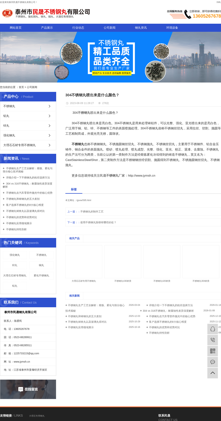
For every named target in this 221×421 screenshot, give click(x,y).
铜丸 (41, 265)
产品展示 (47, 27)
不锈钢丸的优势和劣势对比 (21, 217)
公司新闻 (109, 27)
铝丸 (6, 115)
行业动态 (78, 27)
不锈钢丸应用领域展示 (18, 223)
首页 (21, 87)
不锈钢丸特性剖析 (16, 229)
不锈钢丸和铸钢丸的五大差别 (22, 198)
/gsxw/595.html (83, 200)
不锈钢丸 (9, 106)
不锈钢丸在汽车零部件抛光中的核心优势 (28, 192)
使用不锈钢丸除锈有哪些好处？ (98, 222)
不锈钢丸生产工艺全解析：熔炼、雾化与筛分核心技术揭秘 (27, 170)
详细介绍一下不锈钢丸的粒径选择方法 (27, 177)
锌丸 (6, 125)
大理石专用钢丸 (37, 416)
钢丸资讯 (141, 27)
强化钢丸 (9, 135)
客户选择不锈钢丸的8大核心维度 (24, 204)
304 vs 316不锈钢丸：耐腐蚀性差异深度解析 (27, 185)
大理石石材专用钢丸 (14, 275)
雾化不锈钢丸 (41, 275)
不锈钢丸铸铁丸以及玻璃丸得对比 (25, 210)
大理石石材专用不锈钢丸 (19, 145)
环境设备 (172, 27)
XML (218, 2)
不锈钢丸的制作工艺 (92, 211)
